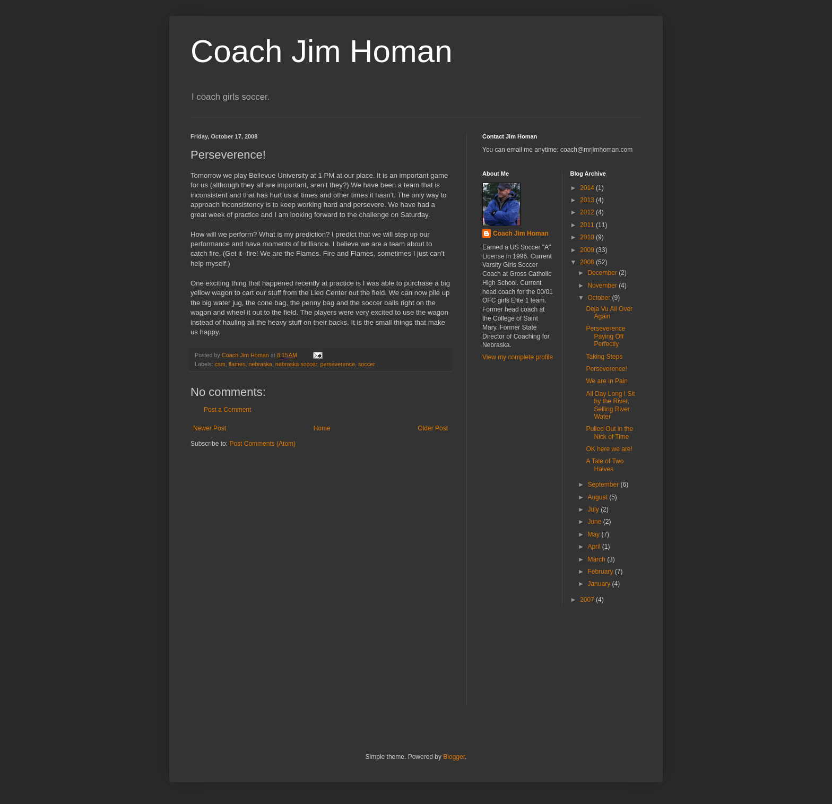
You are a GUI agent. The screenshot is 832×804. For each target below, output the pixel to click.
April (594, 546)
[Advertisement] (530, 662)
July (594, 509)
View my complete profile (517, 357)
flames (237, 364)
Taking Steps (604, 356)
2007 (588, 599)
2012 (588, 212)
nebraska (260, 364)
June (595, 521)
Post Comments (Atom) (262, 443)
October (599, 297)
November (603, 285)
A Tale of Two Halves (604, 464)
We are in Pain (607, 381)
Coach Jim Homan (321, 51)
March (597, 559)
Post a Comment (227, 409)
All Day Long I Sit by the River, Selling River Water (610, 405)
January (599, 583)
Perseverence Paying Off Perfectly (605, 336)
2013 (588, 200)
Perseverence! (606, 369)
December (603, 272)
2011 (588, 225)
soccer (366, 364)
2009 (588, 250)
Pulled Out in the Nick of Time (609, 432)
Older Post (433, 428)
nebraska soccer (296, 364)
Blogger (454, 756)
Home (322, 428)
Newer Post (209, 428)
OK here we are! (609, 449)
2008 (588, 262)
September (603, 484)
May (594, 534)
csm (220, 364)
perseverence (337, 364)
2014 (588, 188)
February (600, 571)
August (598, 497)
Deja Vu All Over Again (609, 312)
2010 (588, 237)
